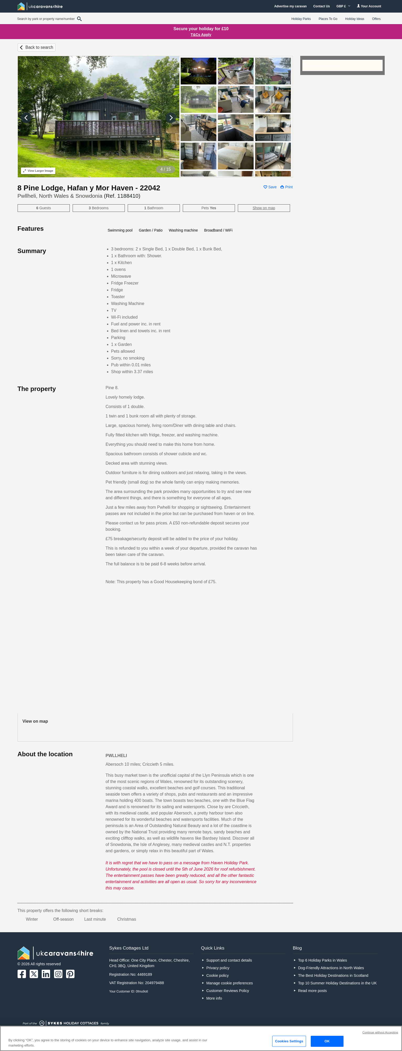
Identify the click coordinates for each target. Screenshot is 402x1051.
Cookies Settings (289, 1041)
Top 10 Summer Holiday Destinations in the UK (337, 983)
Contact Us (321, 6)
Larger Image (38, 170)
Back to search (39, 47)
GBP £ (343, 6)
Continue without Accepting (380, 1032)
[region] (201, 1038)
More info (214, 998)
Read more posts (312, 991)
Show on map (264, 208)
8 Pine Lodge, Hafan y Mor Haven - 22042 (89, 188)
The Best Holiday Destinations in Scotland (333, 975)
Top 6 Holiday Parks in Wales (322, 960)
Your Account (369, 6)
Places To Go (328, 19)
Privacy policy (217, 968)
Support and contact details (229, 960)
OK (327, 1041)
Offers (376, 19)
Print (289, 187)
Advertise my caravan (290, 6)
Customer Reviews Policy (227, 991)
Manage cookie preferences (229, 983)
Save (272, 187)
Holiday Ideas (354, 19)
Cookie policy (217, 975)
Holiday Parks (301, 19)
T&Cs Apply (201, 35)
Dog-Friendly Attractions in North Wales (331, 968)
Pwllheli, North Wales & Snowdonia (79, 196)
